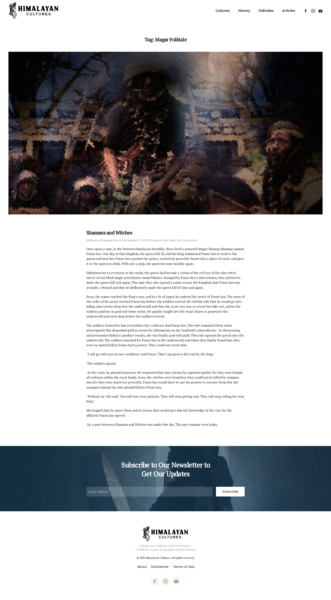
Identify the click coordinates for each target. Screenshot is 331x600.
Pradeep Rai (109, 240)
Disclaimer (160, 567)
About (142, 567)
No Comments (187, 240)
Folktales (266, 10)
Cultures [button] (223, 10)
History (244, 10)
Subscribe (230, 491)
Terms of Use (183, 567)
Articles (288, 10)
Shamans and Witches (109, 232)
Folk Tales (169, 240)
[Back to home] (33, 10)
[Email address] (149, 491)
